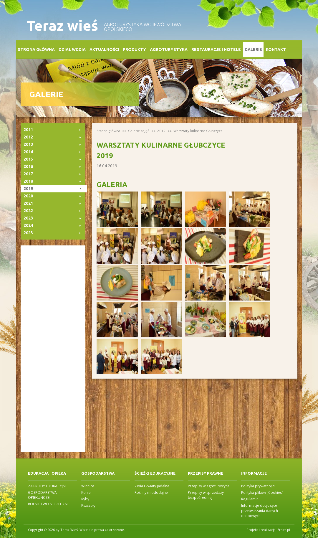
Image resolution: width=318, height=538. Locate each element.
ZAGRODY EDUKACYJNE (47, 486)
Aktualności (104, 49)
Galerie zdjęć (138, 131)
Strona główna (36, 49)
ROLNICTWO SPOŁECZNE (48, 503)
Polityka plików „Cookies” (262, 492)
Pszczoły (88, 505)
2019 (161, 131)
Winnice (87, 486)
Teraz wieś (62, 25)
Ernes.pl (283, 529)
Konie (86, 492)
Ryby (85, 498)
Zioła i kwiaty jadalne (152, 486)
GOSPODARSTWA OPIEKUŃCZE (42, 495)
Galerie (253, 49)
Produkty (134, 49)
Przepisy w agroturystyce (208, 486)
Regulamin (250, 498)
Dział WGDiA (72, 49)
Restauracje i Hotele (216, 49)
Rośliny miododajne (151, 492)
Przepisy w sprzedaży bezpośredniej (206, 495)
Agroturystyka (169, 49)
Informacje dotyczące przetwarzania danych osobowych (259, 510)
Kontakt (276, 49)
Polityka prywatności (258, 486)
